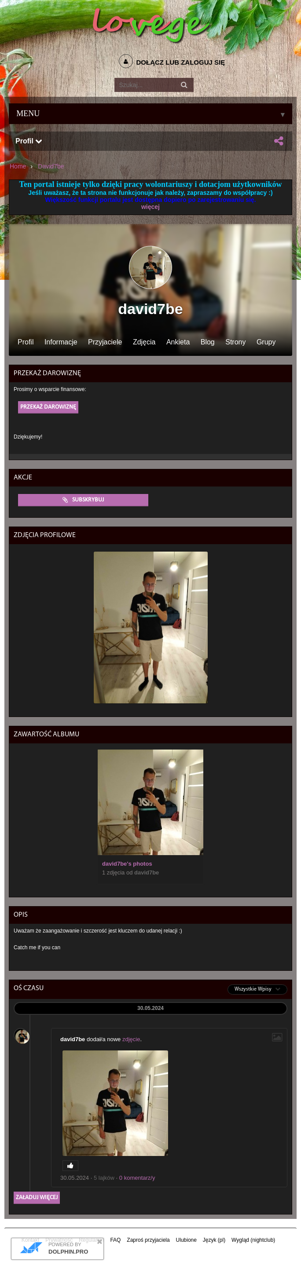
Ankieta (178, 342)
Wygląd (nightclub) (253, 1240)
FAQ (115, 1240)
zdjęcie (131, 1039)
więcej (150, 206)
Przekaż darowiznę (48, 407)
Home (18, 166)
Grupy (266, 342)
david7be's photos (127, 863)
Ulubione (186, 1240)
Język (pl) (214, 1240)
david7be (51, 166)
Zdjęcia (144, 342)
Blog (208, 342)
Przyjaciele (105, 342)
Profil (28, 141)
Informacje (60, 342)
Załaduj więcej (37, 1197)
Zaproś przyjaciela (148, 1240)
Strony (235, 342)
